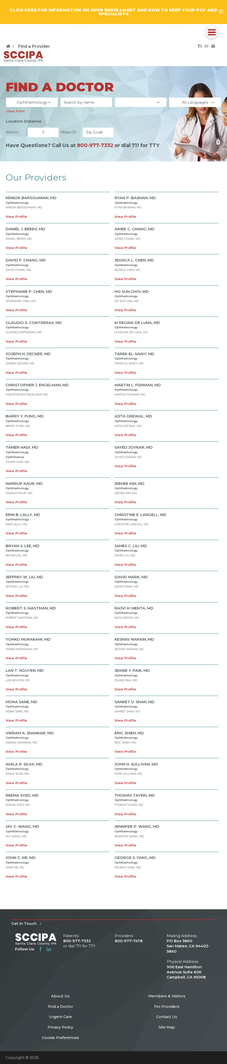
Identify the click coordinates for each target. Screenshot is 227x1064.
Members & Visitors (166, 996)
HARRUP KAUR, (24, 483)
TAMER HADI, (22, 447)
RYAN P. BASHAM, (135, 198)
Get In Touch (27, 923)
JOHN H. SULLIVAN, (136, 764)
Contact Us (166, 1016)
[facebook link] (40, 949)
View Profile (16, 216)
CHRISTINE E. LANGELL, (140, 514)
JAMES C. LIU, (131, 546)
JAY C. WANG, (22, 826)
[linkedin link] (49, 949)
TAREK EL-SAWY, (134, 354)
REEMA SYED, (22, 795)
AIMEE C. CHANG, (134, 229)
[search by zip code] (98, 132)
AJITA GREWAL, (133, 416)
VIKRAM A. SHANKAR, (30, 733)
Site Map (166, 1027)
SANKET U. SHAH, (135, 702)
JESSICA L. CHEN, (134, 260)
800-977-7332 (95, 145)
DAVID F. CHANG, (26, 260)
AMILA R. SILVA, (24, 764)
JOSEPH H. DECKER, (28, 354)
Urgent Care (60, 1016)
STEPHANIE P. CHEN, (29, 291)
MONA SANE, (21, 702)
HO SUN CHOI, (132, 291)
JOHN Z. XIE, (21, 857)
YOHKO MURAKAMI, (28, 639)
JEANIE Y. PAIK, (132, 670)
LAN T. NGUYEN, (25, 670)
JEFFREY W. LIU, (24, 577)
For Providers (166, 1006)
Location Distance (23, 121)
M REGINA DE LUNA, (137, 322)
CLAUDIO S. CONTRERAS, (34, 322)
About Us (60, 996)
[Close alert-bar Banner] (221, 12)
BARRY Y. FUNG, (25, 416)
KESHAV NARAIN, (134, 639)
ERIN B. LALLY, (23, 514)
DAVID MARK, (131, 577)
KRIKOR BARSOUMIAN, (31, 198)
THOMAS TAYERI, (135, 795)
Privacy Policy (60, 1027)
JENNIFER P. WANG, (137, 826)
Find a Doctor (60, 1006)
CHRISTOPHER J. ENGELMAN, (37, 385)
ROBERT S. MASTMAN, (31, 608)
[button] (211, 32)
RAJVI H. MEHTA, (134, 608)
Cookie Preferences (60, 1037)
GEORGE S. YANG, (135, 857)
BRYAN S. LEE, (22, 546)
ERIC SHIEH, (129, 733)
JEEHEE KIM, (129, 483)
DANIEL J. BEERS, (25, 229)
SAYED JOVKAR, (134, 447)
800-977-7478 (129, 941)
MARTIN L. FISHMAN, (138, 385)
